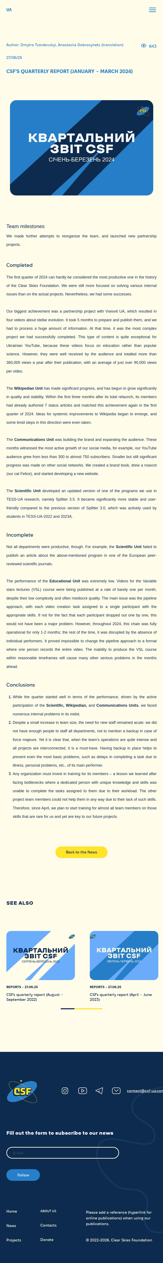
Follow (23, 1175)
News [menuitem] (11, 1226)
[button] (68, 1008)
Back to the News (81, 852)
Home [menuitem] (11, 1211)
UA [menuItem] (9, 9)
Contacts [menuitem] (48, 1225)
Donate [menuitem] (46, 1240)
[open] (152, 9)
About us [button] (48, 1211)
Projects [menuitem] (13, 1240)
